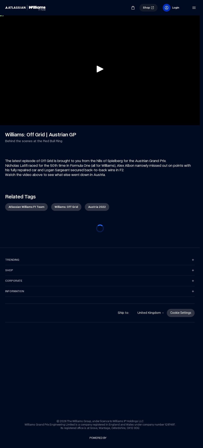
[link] (12, 6)
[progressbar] (100, 228)
